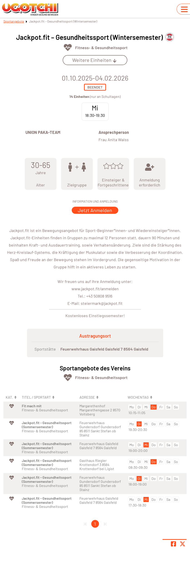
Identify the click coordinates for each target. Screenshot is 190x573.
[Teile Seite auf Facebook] (173, 544)
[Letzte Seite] (105, 524)
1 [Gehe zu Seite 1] (95, 524)
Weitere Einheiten (94, 60)
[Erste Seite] (85, 524)
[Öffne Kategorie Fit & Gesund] (68, 47)
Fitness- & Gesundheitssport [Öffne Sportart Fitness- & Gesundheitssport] (101, 47)
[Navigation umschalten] (184, 9)
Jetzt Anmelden (95, 210)
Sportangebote (13, 21)
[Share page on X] (182, 544)
